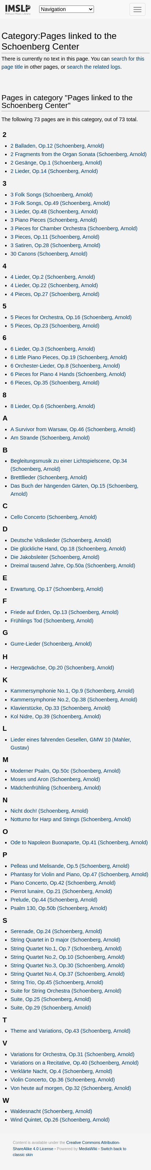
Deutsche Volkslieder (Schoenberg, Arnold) (61, 540)
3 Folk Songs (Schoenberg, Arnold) (52, 195)
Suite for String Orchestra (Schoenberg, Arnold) (66, 991)
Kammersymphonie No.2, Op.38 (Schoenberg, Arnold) (74, 700)
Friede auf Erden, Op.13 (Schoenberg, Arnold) (64, 612)
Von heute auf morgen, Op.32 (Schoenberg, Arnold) (71, 1088)
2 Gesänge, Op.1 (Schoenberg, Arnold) (56, 163)
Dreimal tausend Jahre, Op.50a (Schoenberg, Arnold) (73, 565)
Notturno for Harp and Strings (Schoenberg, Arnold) (71, 819)
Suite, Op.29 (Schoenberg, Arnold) (51, 1008)
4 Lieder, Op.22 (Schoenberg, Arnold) (54, 285)
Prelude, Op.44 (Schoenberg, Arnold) (54, 900)
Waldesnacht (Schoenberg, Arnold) (51, 1111)
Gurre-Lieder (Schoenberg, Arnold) (51, 644)
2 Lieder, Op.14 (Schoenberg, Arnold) (54, 171)
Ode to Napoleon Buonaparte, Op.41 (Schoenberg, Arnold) (79, 842)
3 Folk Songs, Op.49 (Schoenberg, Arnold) (60, 203)
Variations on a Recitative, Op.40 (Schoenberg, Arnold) (75, 1063)
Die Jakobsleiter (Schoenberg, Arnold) (55, 557)
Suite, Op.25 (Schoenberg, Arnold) (51, 999)
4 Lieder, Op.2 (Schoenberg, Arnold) (53, 277)
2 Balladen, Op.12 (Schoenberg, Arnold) (57, 146)
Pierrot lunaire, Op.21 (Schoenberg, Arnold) (61, 891)
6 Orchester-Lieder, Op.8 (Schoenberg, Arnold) (65, 366)
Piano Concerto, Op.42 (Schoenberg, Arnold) (63, 883)
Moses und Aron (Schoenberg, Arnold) (55, 779)
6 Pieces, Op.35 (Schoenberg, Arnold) (55, 383)
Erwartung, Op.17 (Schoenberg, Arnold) (57, 589)
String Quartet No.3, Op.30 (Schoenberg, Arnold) (68, 965)
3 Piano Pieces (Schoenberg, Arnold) (54, 220)
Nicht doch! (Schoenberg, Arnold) (49, 811)
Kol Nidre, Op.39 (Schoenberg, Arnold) (56, 716)
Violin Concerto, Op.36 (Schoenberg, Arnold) (63, 1080)
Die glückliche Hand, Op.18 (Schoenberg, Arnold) (68, 549)
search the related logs (93, 67)
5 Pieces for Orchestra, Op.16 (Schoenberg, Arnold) (71, 317)
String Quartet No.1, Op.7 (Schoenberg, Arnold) (66, 948)
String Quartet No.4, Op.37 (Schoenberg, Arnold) (68, 974)
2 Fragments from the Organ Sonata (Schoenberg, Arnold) (79, 154)
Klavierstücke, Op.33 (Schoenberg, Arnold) (61, 708)
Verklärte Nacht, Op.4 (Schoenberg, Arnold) (61, 1071)
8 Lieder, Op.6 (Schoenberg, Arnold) (53, 406)
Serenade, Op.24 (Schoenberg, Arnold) (56, 931)
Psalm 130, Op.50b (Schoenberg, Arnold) (59, 908)
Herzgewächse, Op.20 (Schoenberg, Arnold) (62, 668)
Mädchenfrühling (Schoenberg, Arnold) (56, 788)
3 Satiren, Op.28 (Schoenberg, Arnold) (56, 245)
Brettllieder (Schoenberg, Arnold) (49, 477)
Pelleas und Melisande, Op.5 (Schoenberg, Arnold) (70, 866)
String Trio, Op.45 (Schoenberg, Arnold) (57, 982)
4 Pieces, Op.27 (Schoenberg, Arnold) (55, 294)
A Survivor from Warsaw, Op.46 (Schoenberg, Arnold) (73, 429)
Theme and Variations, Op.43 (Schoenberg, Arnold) (71, 1031)
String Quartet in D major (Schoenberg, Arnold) (65, 940)
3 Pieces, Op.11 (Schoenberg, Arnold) (55, 237)
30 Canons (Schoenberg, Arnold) (49, 254)
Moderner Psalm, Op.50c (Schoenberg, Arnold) (66, 771)
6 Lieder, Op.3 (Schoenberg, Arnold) (53, 349)
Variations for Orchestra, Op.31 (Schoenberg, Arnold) (73, 1054)
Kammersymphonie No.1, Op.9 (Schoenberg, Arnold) (73, 691)
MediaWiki (88, 1148)
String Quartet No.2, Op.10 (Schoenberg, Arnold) (68, 957)
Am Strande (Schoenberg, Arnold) (50, 438)
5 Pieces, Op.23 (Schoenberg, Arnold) (55, 326)
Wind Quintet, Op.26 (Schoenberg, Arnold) (60, 1120)
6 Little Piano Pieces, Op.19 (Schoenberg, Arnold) (69, 357)
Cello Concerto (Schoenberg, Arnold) (54, 517)
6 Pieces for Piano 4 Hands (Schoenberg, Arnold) (68, 374)
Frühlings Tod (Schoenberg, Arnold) (52, 621)
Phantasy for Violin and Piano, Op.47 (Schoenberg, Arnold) (79, 874)
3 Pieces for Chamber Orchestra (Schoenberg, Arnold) (74, 228)
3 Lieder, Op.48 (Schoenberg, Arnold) (54, 211)
